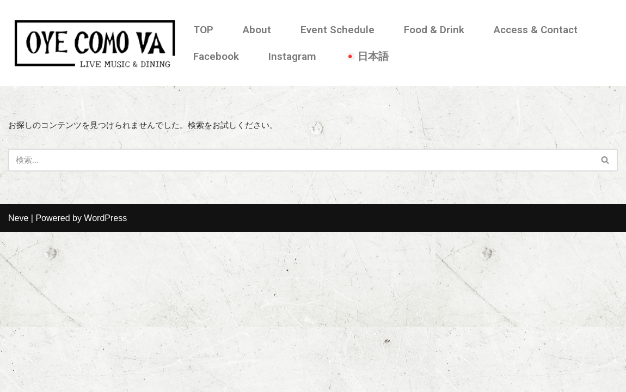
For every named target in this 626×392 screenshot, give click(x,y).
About (257, 29)
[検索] (300, 161)
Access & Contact (536, 29)
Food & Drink (434, 29)
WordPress (105, 378)
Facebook (216, 56)
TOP (203, 29)
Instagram (292, 56)
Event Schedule (337, 29)
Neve (18, 378)
